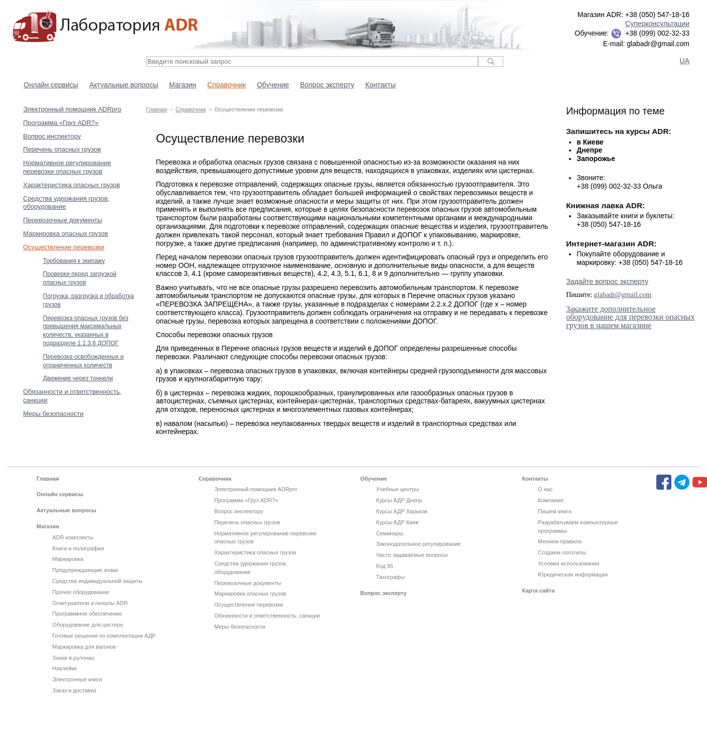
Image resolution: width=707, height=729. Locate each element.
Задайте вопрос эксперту (607, 281)
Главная (156, 109)
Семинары (389, 533)
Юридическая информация (573, 574)
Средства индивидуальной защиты (97, 581)
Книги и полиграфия (78, 548)
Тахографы (390, 577)
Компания (550, 500)
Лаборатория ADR (105, 26)
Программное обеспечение (87, 614)
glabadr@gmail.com (622, 295)
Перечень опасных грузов (62, 149)
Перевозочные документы (62, 220)
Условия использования (568, 563)
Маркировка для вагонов (83, 647)
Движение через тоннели (78, 378)
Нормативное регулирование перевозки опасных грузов (67, 167)
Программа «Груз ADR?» (60, 122)
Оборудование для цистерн (87, 625)
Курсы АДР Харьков (402, 511)
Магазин (182, 85)
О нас (545, 489)
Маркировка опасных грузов (65, 233)
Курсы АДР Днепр (399, 500)
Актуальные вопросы (123, 85)
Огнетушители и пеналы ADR (89, 603)
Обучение (273, 85)
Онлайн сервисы (51, 85)
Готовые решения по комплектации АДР (104, 636)
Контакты (380, 85)
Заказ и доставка (74, 690)
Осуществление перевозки (63, 247)
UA (684, 61)
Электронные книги (77, 679)
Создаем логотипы (562, 552)
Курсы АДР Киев (397, 522)
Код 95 (384, 566)
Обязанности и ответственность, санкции (267, 616)
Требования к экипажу (74, 260)
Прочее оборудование (80, 592)
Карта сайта (538, 591)
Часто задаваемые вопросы (412, 555)
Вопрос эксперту (327, 85)
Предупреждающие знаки (85, 570)
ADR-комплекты (72, 537)
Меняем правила (560, 541)
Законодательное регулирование (418, 544)
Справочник (226, 85)
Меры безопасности (53, 413)
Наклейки (64, 668)
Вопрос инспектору (52, 136)
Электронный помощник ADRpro (72, 109)
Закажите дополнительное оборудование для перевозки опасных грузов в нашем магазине (630, 317)
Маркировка (67, 559)
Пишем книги (555, 511)
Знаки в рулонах (73, 658)
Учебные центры (397, 489)
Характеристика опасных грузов (71, 185)
